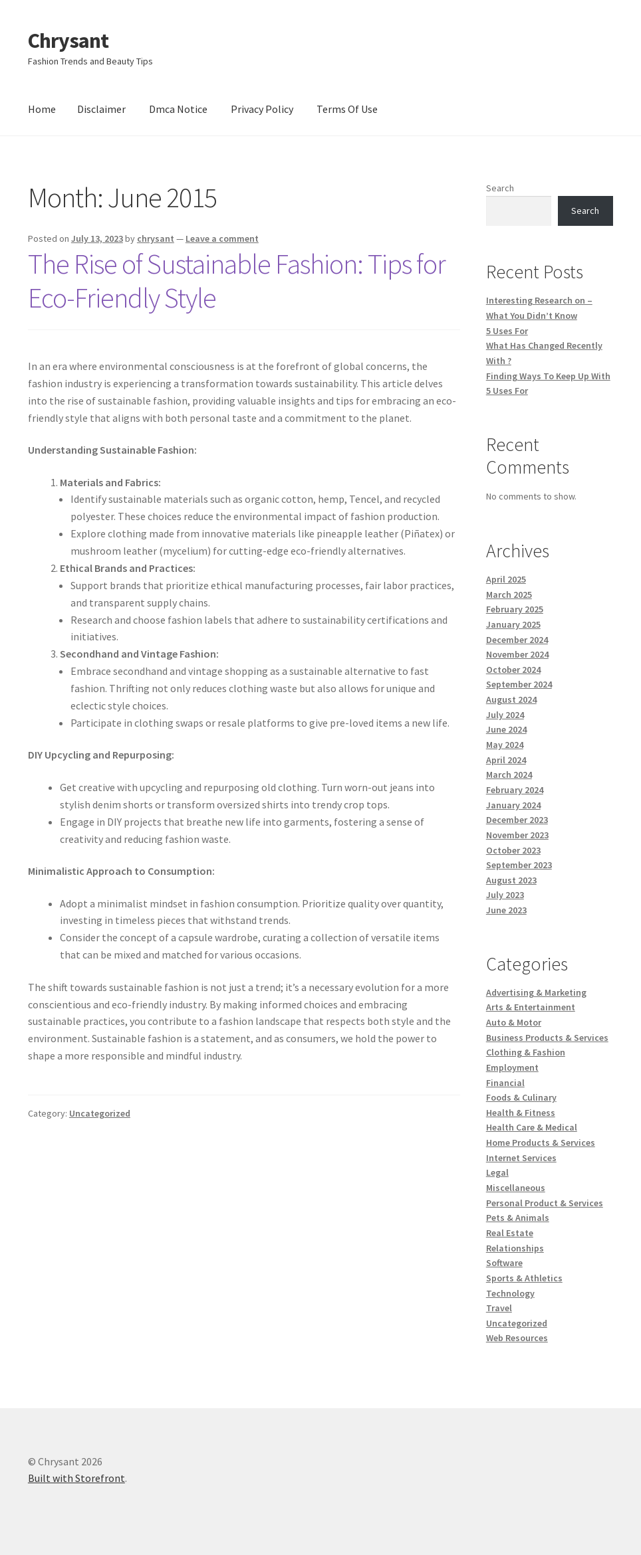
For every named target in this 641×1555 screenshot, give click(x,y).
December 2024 (517, 640)
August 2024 (511, 699)
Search (500, 188)
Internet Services (521, 1158)
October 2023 (513, 850)
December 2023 (517, 820)
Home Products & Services (540, 1142)
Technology (510, 1293)
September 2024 (519, 684)
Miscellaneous (515, 1188)
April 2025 (506, 579)
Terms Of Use (347, 109)
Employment (512, 1067)
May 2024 (504, 745)
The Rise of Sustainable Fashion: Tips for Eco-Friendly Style (237, 280)
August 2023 (511, 880)
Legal (497, 1172)
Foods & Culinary (521, 1097)
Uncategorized (99, 1113)
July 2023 (505, 895)
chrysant (155, 238)
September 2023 (519, 865)
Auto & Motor (513, 1022)
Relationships (515, 1248)
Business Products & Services (547, 1038)
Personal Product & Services (544, 1203)
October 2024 (513, 670)
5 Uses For (507, 331)
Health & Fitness (520, 1113)
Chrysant (68, 40)
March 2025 (509, 594)
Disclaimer (101, 109)
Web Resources (517, 1338)
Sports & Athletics (524, 1278)
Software (504, 1263)
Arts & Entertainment (530, 1007)
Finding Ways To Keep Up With (548, 376)
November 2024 (517, 654)
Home (42, 109)
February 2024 (514, 790)
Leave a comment (222, 238)
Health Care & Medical (531, 1127)
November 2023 (517, 835)
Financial (505, 1083)
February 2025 (514, 609)
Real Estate (509, 1233)
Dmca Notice (178, 109)
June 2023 (506, 910)
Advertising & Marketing (536, 992)
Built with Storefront (76, 1478)
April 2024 (506, 760)
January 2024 (513, 805)
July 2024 (505, 715)
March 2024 (509, 774)
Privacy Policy (262, 109)
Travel (499, 1308)
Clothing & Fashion (525, 1052)
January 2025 (513, 624)
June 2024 (506, 729)
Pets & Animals (517, 1218)
